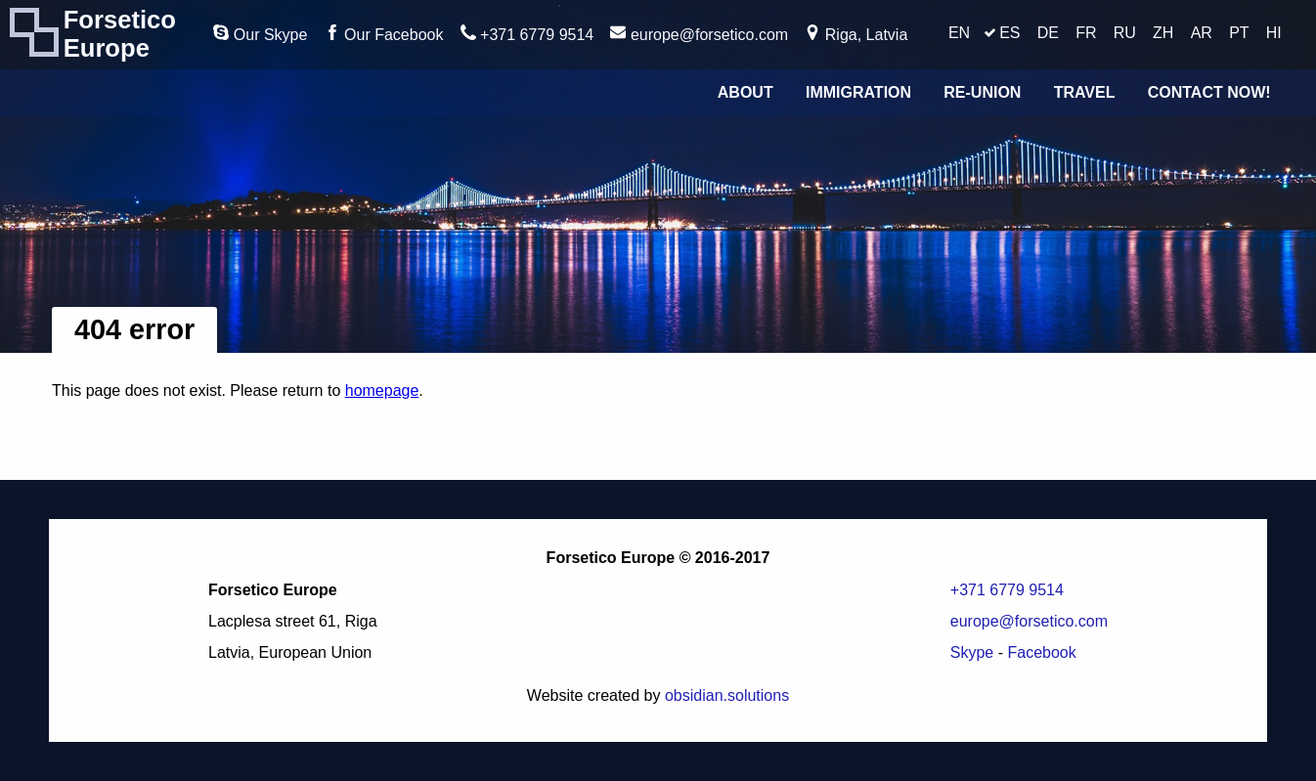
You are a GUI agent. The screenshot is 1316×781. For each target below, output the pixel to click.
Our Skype (260, 33)
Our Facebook (384, 33)
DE (1048, 32)
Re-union (982, 92)
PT (1239, 32)
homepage (382, 390)
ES (1009, 32)
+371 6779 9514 (527, 33)
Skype (971, 652)
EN (959, 32)
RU (1125, 32)
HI (1274, 32)
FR (1085, 32)
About (745, 92)
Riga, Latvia (856, 33)
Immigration (858, 92)
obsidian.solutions (727, 695)
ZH (1163, 32)
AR (1201, 32)
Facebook (1041, 652)
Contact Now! (1209, 92)
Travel (1085, 92)
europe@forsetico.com (699, 33)
